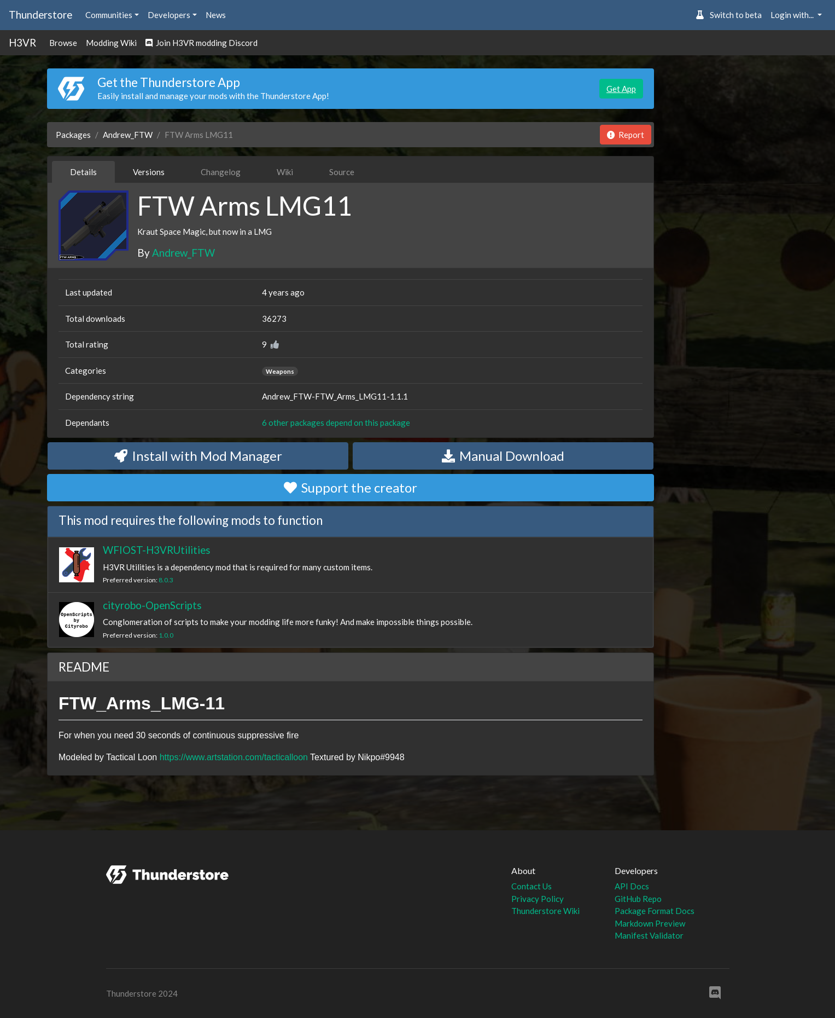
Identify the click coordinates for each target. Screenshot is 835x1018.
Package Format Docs (654, 911)
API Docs (632, 886)
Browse (63, 43)
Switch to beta (729, 15)
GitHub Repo (638, 899)
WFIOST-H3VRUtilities (157, 549)
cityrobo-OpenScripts (152, 605)
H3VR (22, 42)
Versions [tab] (149, 172)
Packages (73, 135)
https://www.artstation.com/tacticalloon (234, 757)
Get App (621, 89)
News (216, 15)
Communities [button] (108, 15)
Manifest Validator (649, 935)
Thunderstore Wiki (545, 911)
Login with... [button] (792, 15)
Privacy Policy (537, 899)
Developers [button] (169, 15)
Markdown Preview (650, 923)
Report (625, 135)
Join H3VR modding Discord (201, 43)
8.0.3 (166, 580)
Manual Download (503, 456)
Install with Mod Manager (198, 456)
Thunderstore (40, 14)
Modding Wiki (111, 43)
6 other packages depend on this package (336, 422)
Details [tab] (83, 172)
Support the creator (350, 487)
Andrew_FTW (128, 135)
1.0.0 (166, 635)
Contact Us (531, 886)
